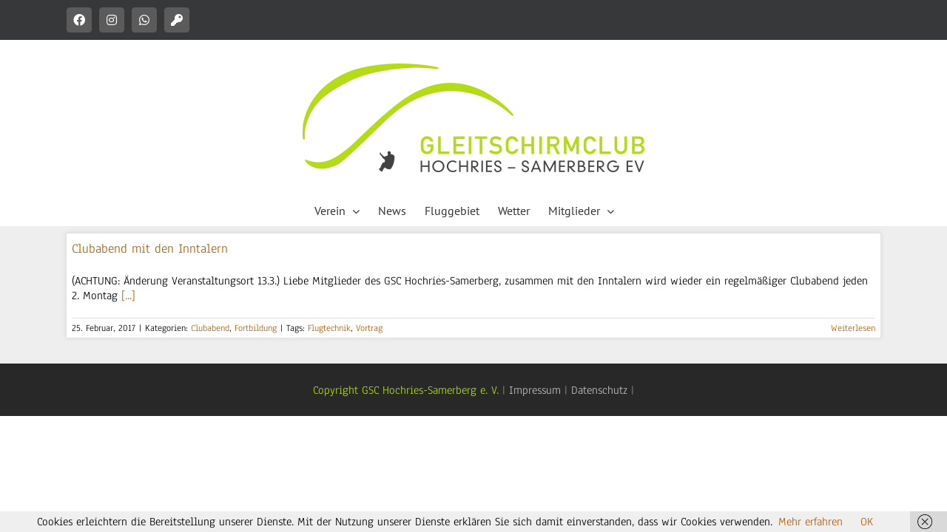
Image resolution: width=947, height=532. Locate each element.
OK (866, 521)
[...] (128, 295)
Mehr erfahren (810, 521)
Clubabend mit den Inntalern (150, 248)
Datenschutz (599, 390)
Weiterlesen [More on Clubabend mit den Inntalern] (853, 328)
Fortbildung (256, 328)
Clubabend (210, 328)
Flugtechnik (329, 328)
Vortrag (369, 328)
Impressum (535, 390)
